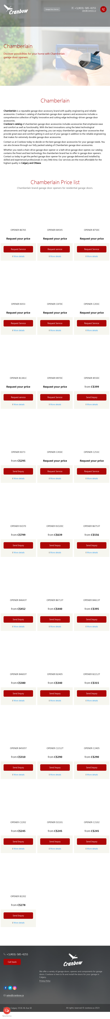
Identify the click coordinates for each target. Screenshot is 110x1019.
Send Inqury (91, 397)
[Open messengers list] (6, 1010)
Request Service (18, 249)
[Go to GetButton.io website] (6, 1016)
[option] (55, 43)
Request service (55, 249)
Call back (12, 961)
